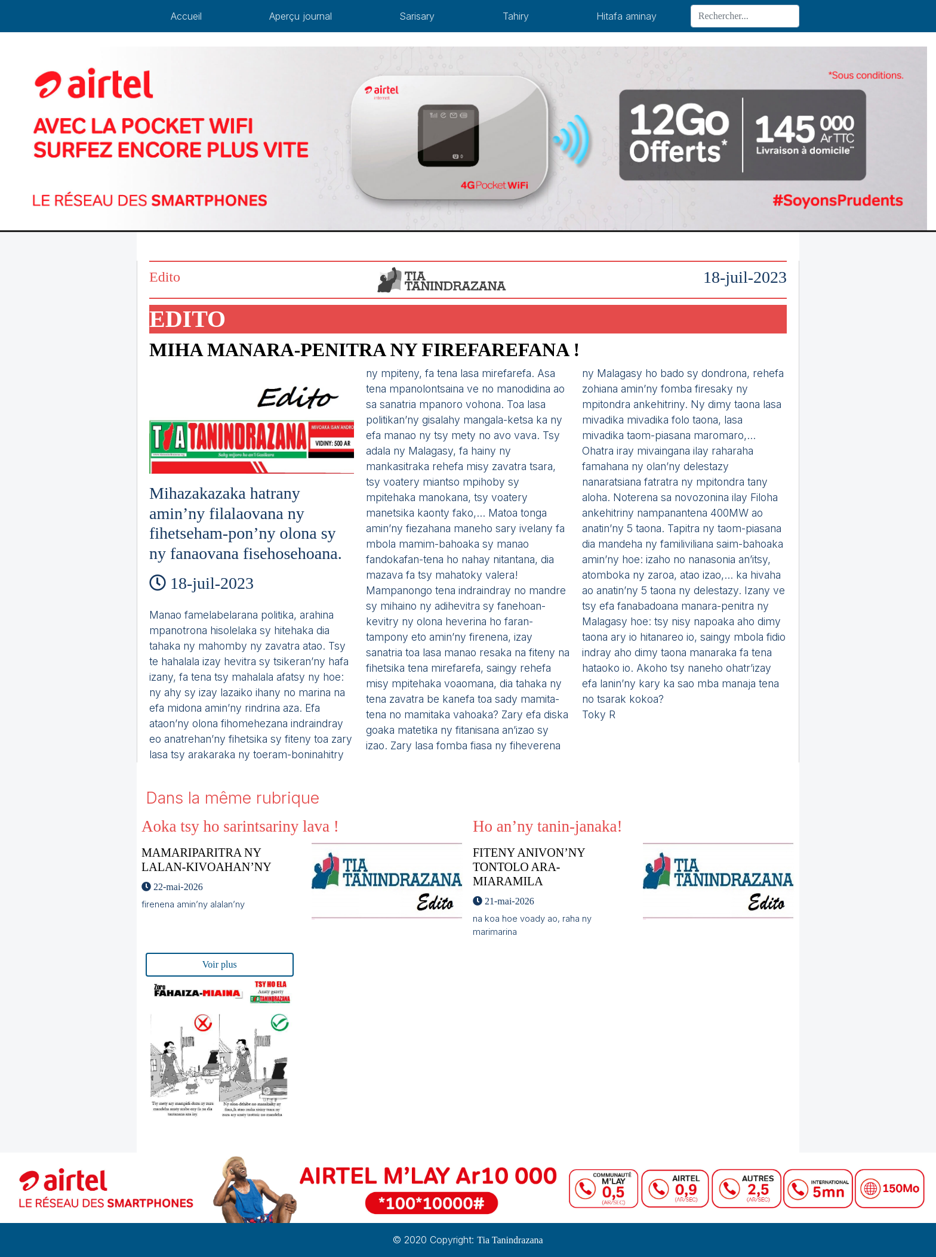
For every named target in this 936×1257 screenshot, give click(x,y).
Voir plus (219, 964)
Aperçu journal (300, 16)
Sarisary (417, 16)
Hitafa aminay (626, 16)
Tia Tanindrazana (510, 1240)
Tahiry (516, 16)
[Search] (745, 16)
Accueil (186, 16)
